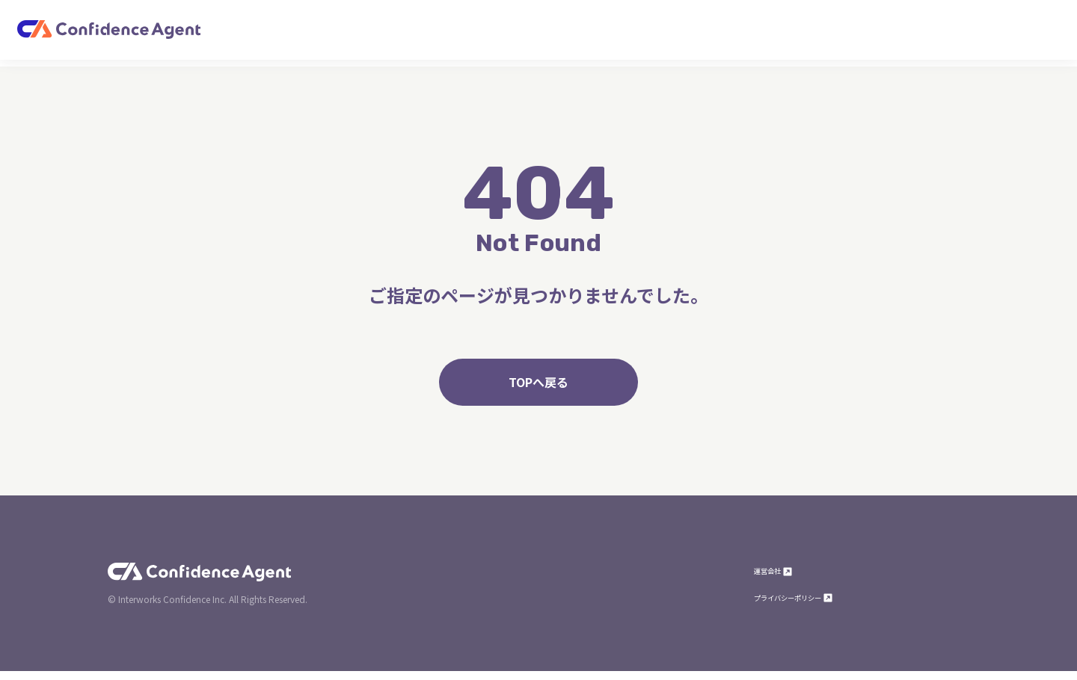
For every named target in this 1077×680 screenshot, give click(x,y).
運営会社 (781, 578)
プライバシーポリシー (812, 605)
